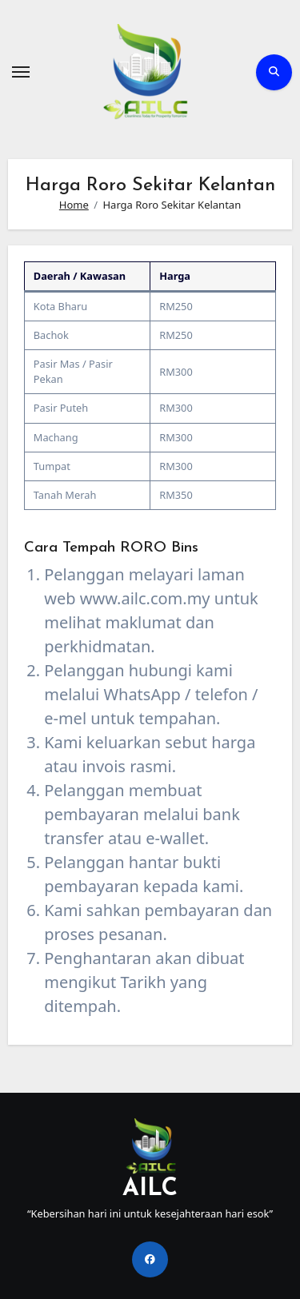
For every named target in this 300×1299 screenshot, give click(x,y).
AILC (150, 1189)
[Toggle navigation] (21, 72)
